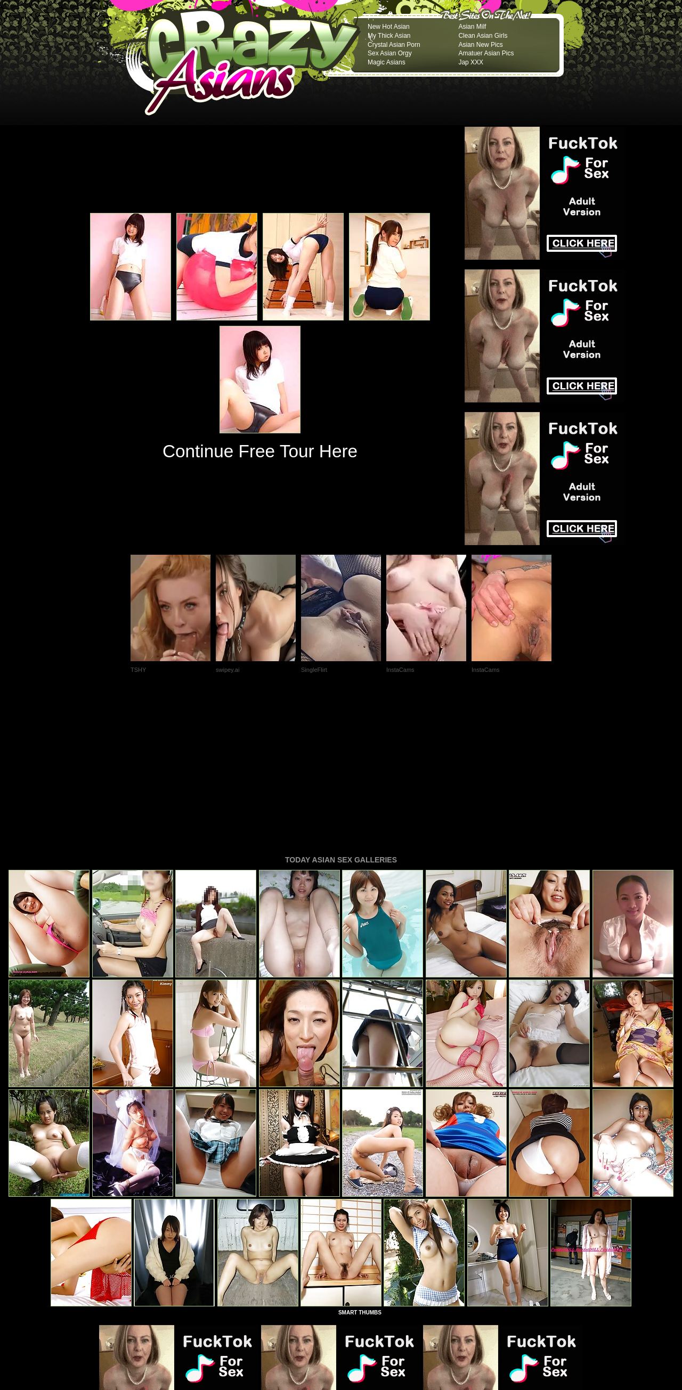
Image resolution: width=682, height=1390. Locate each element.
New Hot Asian (389, 26)
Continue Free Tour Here (260, 451)
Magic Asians (386, 62)
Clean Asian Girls (482, 35)
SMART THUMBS (359, 1167)
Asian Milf (472, 26)
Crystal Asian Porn (394, 44)
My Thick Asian (389, 35)
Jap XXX (470, 62)
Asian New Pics (480, 44)
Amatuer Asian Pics (486, 53)
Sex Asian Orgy (390, 53)
